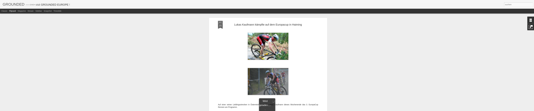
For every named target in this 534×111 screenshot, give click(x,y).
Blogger (276, 109)
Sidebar (39, 11)
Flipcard (12, 11)
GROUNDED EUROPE (54, 4)
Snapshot (48, 11)
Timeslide (57, 11)
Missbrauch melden (286, 109)
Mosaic (31, 11)
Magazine (22, 11)
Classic (4, 11)
